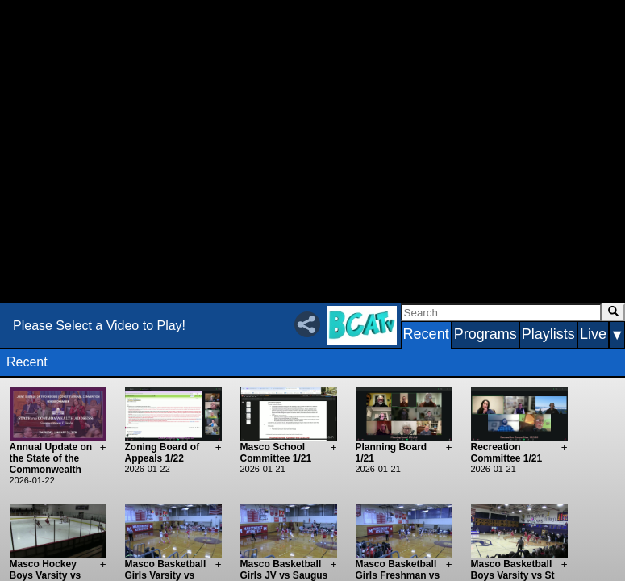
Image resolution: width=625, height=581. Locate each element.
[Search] (501, 312)
